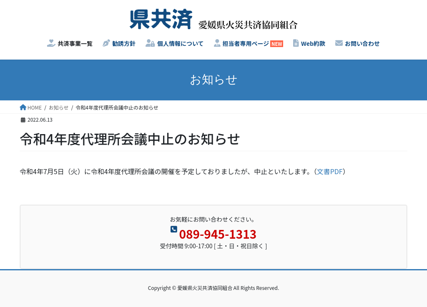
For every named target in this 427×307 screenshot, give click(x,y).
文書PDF (330, 171)
